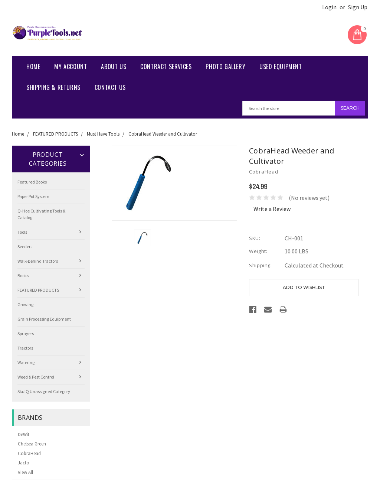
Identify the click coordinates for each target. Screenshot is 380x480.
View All (25, 472)
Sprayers (25, 333)
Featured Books (32, 182)
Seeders (24, 246)
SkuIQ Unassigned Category (43, 391)
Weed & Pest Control (35, 377)
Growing (25, 304)
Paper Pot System (33, 196)
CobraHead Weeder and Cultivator (162, 134)
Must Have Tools (103, 134)
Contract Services (165, 66)
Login (329, 7)
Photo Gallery (225, 66)
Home (33, 66)
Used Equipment (280, 66)
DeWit (23, 434)
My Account (70, 66)
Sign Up (357, 7)
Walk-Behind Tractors (37, 261)
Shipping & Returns (53, 87)
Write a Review (272, 209)
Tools (22, 232)
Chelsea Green (32, 444)
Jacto (23, 463)
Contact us (110, 87)
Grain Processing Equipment (44, 319)
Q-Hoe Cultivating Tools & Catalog (41, 214)
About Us (113, 66)
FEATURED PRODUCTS (55, 134)
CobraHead (29, 453)
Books (23, 275)
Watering (26, 362)
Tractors (25, 348)
